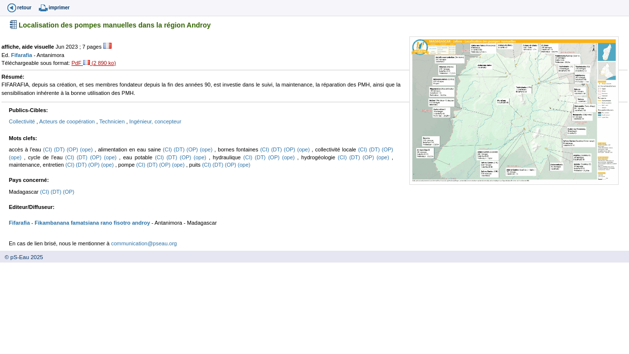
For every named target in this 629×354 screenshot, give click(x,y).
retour (24, 7)
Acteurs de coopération (67, 121)
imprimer (59, 7)
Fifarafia (22, 55)
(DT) (60, 149)
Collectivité (22, 121)
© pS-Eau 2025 (21, 257)
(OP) (73, 149)
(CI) (48, 149)
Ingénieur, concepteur (155, 121)
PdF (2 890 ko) (93, 63)
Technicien (112, 121)
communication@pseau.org (144, 243)
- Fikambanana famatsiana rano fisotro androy (90, 223)
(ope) (87, 149)
